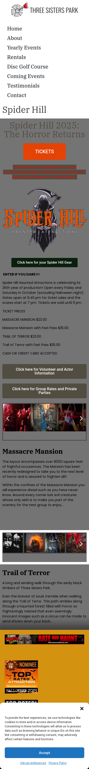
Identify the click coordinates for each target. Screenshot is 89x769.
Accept (44, 753)
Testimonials (23, 85)
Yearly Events (24, 47)
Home (14, 28)
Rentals (16, 57)
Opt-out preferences (33, 763)
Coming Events (26, 76)
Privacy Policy (58, 763)
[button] (82, 708)
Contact (16, 95)
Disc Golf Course (27, 66)
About (14, 38)
